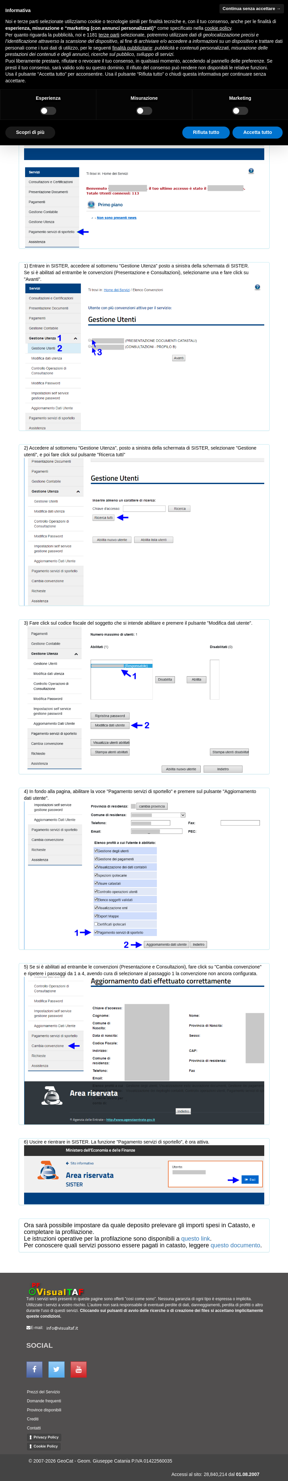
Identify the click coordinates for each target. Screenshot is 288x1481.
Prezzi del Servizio (43, 1392)
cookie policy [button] (218, 28)
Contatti (34, 1428)
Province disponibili (44, 1410)
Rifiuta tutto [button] (206, 132)
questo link (195, 1238)
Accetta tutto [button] (257, 132)
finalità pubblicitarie (132, 48)
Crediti (33, 1419)
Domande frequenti (44, 1401)
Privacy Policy (46, 1437)
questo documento (235, 1245)
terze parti (109, 34)
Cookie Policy (46, 1446)
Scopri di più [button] (30, 132)
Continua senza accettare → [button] (252, 8)
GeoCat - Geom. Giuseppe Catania (93, 1461)
